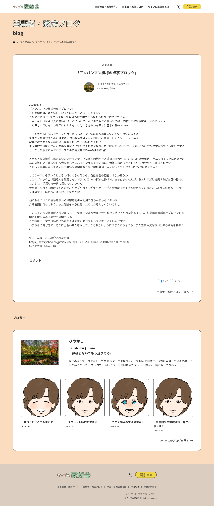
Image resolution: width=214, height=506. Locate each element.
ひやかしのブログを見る (174, 440)
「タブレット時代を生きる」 (82, 422)
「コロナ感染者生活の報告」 (126, 422)
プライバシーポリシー (147, 494)
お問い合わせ (150, 486)
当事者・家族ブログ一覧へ (173, 292)
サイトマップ (130, 494)
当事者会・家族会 (104, 6)
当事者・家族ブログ (132, 6)
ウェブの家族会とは (158, 6)
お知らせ (135, 486)
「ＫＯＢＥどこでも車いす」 (38, 422)
